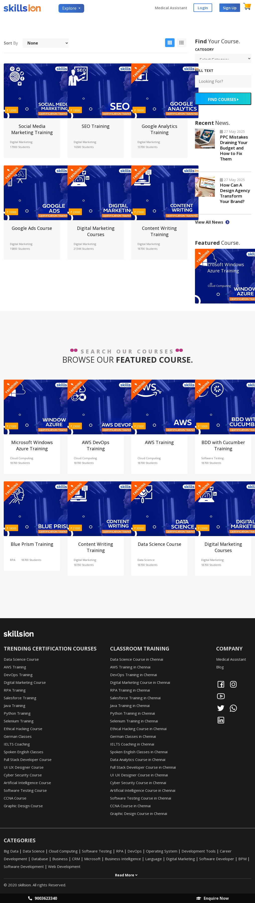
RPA (12, 560)
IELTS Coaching (17, 744)
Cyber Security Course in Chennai (138, 782)
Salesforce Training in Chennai (135, 698)
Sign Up (230, 7)
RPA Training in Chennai (130, 690)
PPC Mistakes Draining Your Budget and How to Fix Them (234, 148)
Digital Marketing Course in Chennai (140, 682)
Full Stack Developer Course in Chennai (143, 767)
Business (60, 859)
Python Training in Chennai (132, 713)
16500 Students (84, 147)
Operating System (161, 851)
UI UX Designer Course (24, 767)
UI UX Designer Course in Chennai (139, 775)
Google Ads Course (32, 228)
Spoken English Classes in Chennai (139, 752)
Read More (126, 875)
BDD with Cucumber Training (223, 446)
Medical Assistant (171, 7)
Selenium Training (19, 721)
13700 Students (147, 147)
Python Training (17, 713)
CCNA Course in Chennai (130, 805)
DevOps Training (18, 674)
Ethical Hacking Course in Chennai (138, 728)
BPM (242, 859)
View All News (212, 222)
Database (39, 859)
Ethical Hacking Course (23, 728)
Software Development (24, 866)
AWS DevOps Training (95, 446)
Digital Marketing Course (25, 682)
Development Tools (199, 851)
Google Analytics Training (159, 129)
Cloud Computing (219, 286)
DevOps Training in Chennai (133, 674)
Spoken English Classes (23, 752)
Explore (69, 8)
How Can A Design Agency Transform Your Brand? (235, 193)
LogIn (203, 7)
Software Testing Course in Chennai (140, 798)
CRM (76, 859)
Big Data (11, 851)
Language (153, 859)
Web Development (64, 866)
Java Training (14, 705)
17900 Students (20, 147)
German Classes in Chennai (133, 736)
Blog (220, 667)
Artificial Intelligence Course (27, 782)
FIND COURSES (223, 99)
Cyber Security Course (23, 775)
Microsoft (92, 859)
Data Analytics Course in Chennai (137, 759)
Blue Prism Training (32, 545)
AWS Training (159, 443)
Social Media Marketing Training (32, 129)
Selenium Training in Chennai (134, 721)
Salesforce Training (20, 698)
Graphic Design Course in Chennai (138, 813)
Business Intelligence (123, 859)
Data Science (146, 560)
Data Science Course (159, 545)
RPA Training (15, 690)
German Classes (18, 736)
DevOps (135, 851)
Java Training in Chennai (130, 705)
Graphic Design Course (23, 805)
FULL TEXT (204, 71)
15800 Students (20, 249)
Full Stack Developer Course (28, 759)
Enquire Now (212, 898)
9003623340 (42, 898)
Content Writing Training (159, 231)
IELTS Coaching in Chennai (132, 744)
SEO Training (96, 126)
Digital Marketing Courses (96, 231)
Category (204, 49)
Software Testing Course (25, 790)
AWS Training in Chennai (130, 667)
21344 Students (84, 249)
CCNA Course (15, 798)
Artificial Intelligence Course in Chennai (142, 790)
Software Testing (212, 458)
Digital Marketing (21, 142)
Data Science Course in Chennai (136, 659)
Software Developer (216, 859)
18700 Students (147, 249)
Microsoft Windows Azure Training (223, 268)
